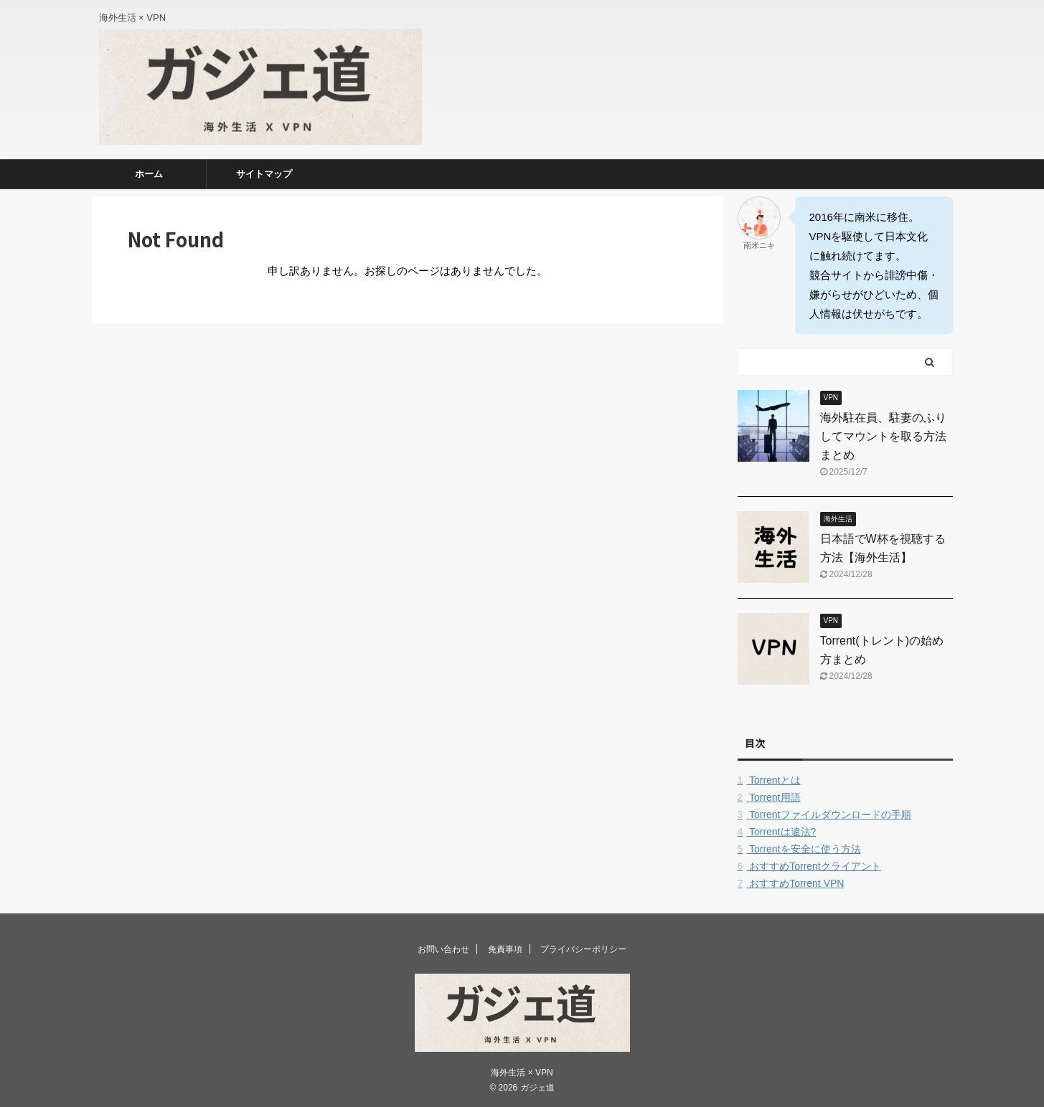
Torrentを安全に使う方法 (799, 849)
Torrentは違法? (777, 831)
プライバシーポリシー (583, 949)
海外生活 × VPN (521, 1073)
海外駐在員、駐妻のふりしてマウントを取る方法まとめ (883, 436)
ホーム (149, 173)
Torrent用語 (769, 797)
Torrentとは (769, 780)
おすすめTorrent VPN (791, 883)
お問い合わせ (443, 949)
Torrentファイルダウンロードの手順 (824, 814)
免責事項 (505, 949)
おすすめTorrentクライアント (809, 866)
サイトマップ (264, 173)
